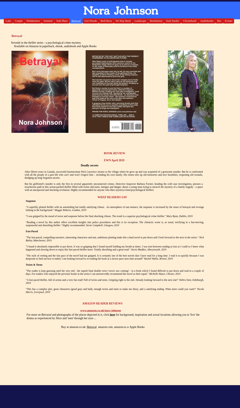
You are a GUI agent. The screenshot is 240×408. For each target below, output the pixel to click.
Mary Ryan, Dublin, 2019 (179, 216)
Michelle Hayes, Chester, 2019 (164, 273)
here (112, 314)
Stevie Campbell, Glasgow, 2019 (102, 225)
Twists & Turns (34, 264)
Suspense (32, 201)
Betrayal (92, 327)
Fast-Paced (32, 231)
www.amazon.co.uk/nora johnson (100, 310)
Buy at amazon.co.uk (73, 327)
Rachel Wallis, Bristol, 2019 (158, 258)
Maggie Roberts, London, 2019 (70, 210)
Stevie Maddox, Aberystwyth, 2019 (148, 249)
